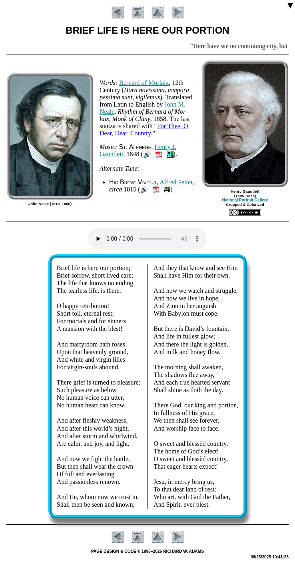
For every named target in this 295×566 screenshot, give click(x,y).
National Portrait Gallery (245, 200)
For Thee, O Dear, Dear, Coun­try (144, 130)
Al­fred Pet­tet (175, 182)
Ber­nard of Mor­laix (144, 82)
